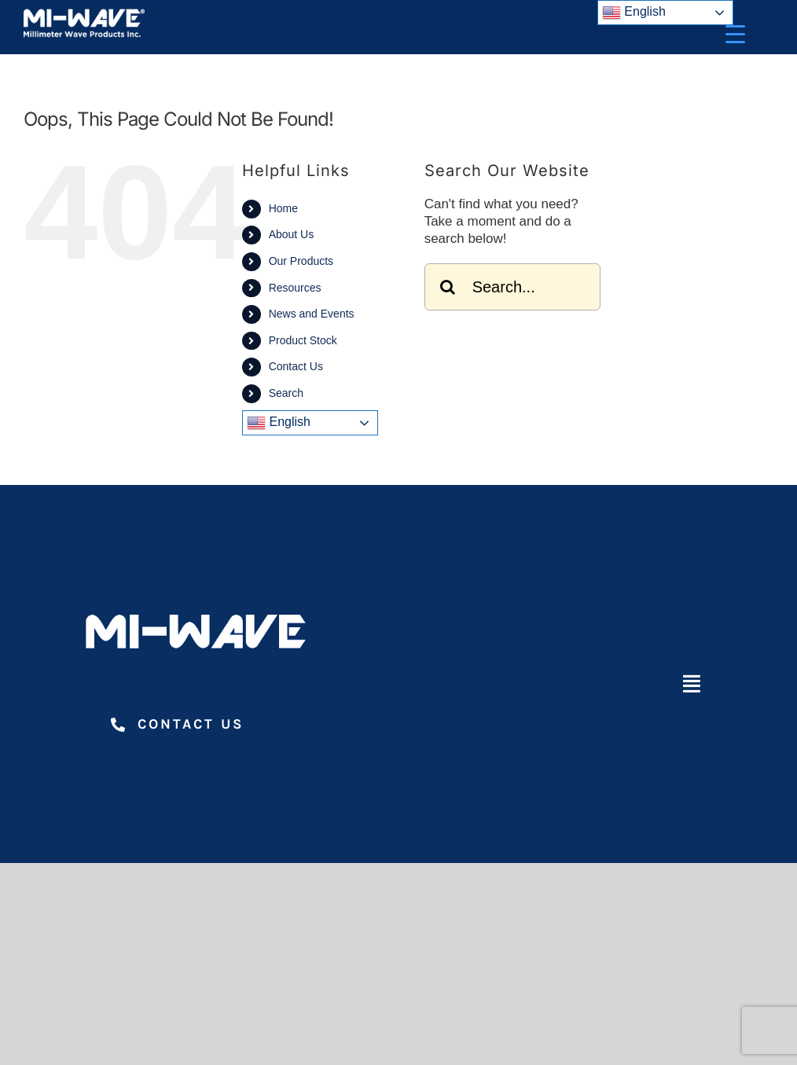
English (278, 422)
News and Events (311, 313)
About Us (291, 234)
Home (283, 208)
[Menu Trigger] (735, 33)
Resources (295, 287)
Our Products (301, 261)
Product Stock (303, 340)
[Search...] (512, 286)
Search (286, 393)
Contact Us (296, 366)
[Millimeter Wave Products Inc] (84, 14)
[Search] (448, 286)
